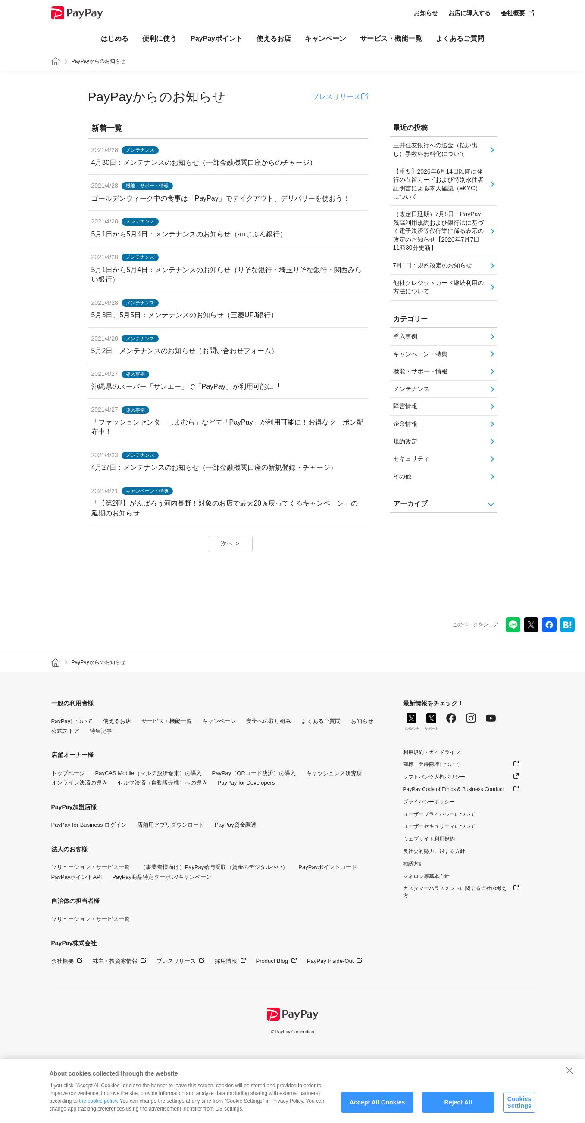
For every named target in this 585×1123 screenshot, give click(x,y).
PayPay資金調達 (236, 825)
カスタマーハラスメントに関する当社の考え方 (455, 892)
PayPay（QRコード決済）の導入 (254, 773)
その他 (402, 476)
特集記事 (101, 731)
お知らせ (426, 12)
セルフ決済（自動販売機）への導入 (162, 782)
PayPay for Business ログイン (89, 825)
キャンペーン (325, 38)
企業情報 (405, 423)
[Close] (569, 1078)
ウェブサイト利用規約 (429, 839)
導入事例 (405, 336)
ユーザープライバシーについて (439, 814)
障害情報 (405, 406)
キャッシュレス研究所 (334, 773)
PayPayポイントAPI (76, 877)
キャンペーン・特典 (420, 354)
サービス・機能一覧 (391, 38)
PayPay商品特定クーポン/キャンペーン (161, 877)
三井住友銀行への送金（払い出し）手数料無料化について (435, 149)
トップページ (68, 773)
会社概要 (513, 12)
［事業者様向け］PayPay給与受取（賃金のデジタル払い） (214, 867)
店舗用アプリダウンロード (170, 825)
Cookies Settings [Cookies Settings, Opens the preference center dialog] (519, 1110)
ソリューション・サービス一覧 (90, 867)
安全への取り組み (268, 721)
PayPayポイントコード (327, 867)
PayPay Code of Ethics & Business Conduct (453, 789)
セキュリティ (411, 458)
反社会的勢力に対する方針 (434, 851)
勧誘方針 (413, 864)
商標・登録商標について (431, 764)
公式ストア (65, 731)
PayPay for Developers (246, 782)
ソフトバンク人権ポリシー (434, 777)
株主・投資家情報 (115, 961)
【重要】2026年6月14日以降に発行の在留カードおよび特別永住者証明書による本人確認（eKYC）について (438, 184)
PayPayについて (72, 721)
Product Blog (272, 961)
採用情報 (226, 961)
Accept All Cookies (377, 1110)
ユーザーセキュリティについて (439, 826)
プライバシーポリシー (429, 802)
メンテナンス (411, 388)
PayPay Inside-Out (330, 961)
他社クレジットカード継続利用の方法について (438, 287)
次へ (227, 543)
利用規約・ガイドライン (431, 752)
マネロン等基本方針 (426, 876)
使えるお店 (274, 38)
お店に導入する (469, 12)
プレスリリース (336, 96)
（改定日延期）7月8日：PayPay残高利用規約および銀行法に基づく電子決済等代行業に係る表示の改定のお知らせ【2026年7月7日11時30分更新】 (438, 231)
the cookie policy (98, 1109)
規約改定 (405, 441)
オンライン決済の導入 (79, 782)
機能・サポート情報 (420, 371)
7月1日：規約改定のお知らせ (432, 265)
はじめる (114, 38)
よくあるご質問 (460, 38)
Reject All (458, 1110)
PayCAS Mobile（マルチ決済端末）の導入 (148, 773)
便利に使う (159, 38)
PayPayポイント (217, 38)
